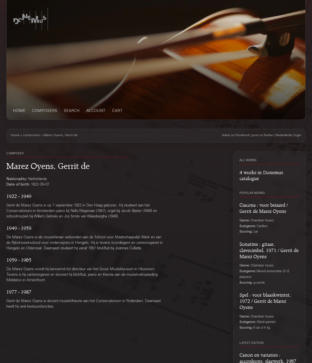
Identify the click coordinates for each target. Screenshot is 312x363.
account (96, 111)
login (297, 135)
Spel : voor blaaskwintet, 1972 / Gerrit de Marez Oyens (265, 300)
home (19, 111)
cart (117, 111)
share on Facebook (236, 135)
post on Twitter (262, 135)
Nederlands (284, 135)
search (72, 111)
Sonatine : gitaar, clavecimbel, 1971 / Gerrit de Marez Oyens (269, 249)
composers (44, 111)
